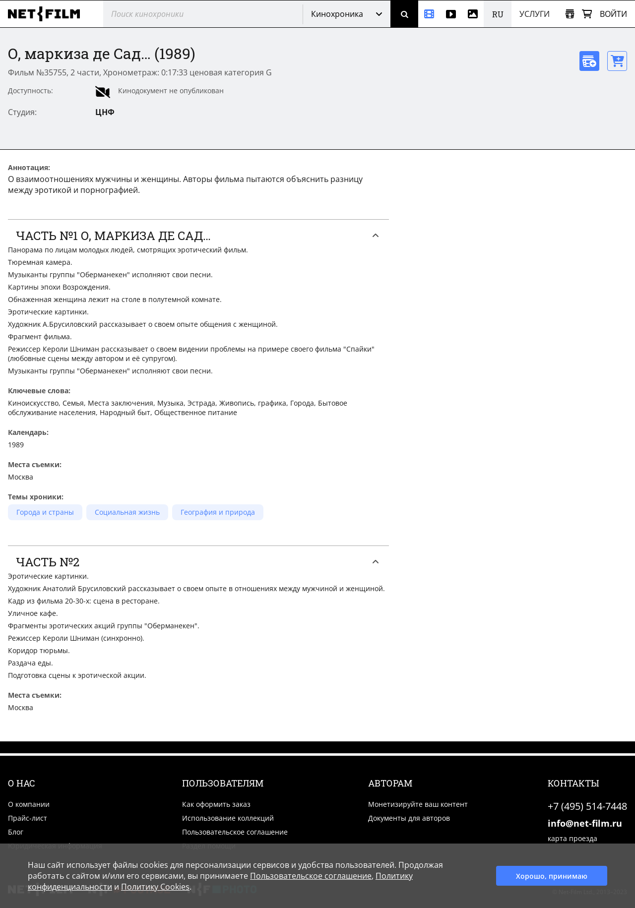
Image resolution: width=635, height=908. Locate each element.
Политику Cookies (155, 886)
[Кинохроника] (429, 13)
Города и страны (45, 512)
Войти (613, 13)
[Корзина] (587, 14)
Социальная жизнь (127, 512)
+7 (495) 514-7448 (587, 806)
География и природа (218, 512)
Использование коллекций (228, 818)
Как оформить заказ (216, 804)
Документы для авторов (409, 818)
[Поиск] (404, 13)
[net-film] (47, 13)
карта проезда (572, 838)
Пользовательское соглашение (235, 832)
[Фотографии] (473, 13)
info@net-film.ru (585, 823)
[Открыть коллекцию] (570, 14)
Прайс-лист (27, 818)
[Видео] (451, 13)
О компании (29, 804)
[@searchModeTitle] (199, 13)
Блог (15, 832)
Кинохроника (337, 13)
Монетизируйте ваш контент (418, 804)
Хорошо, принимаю (551, 876)
